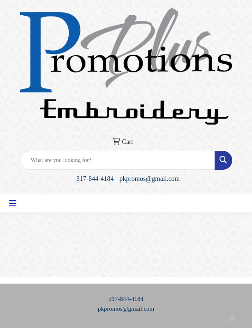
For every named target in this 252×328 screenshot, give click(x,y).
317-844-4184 (95, 178)
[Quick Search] (117, 160)
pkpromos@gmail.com (149, 178)
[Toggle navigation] (12, 203)
